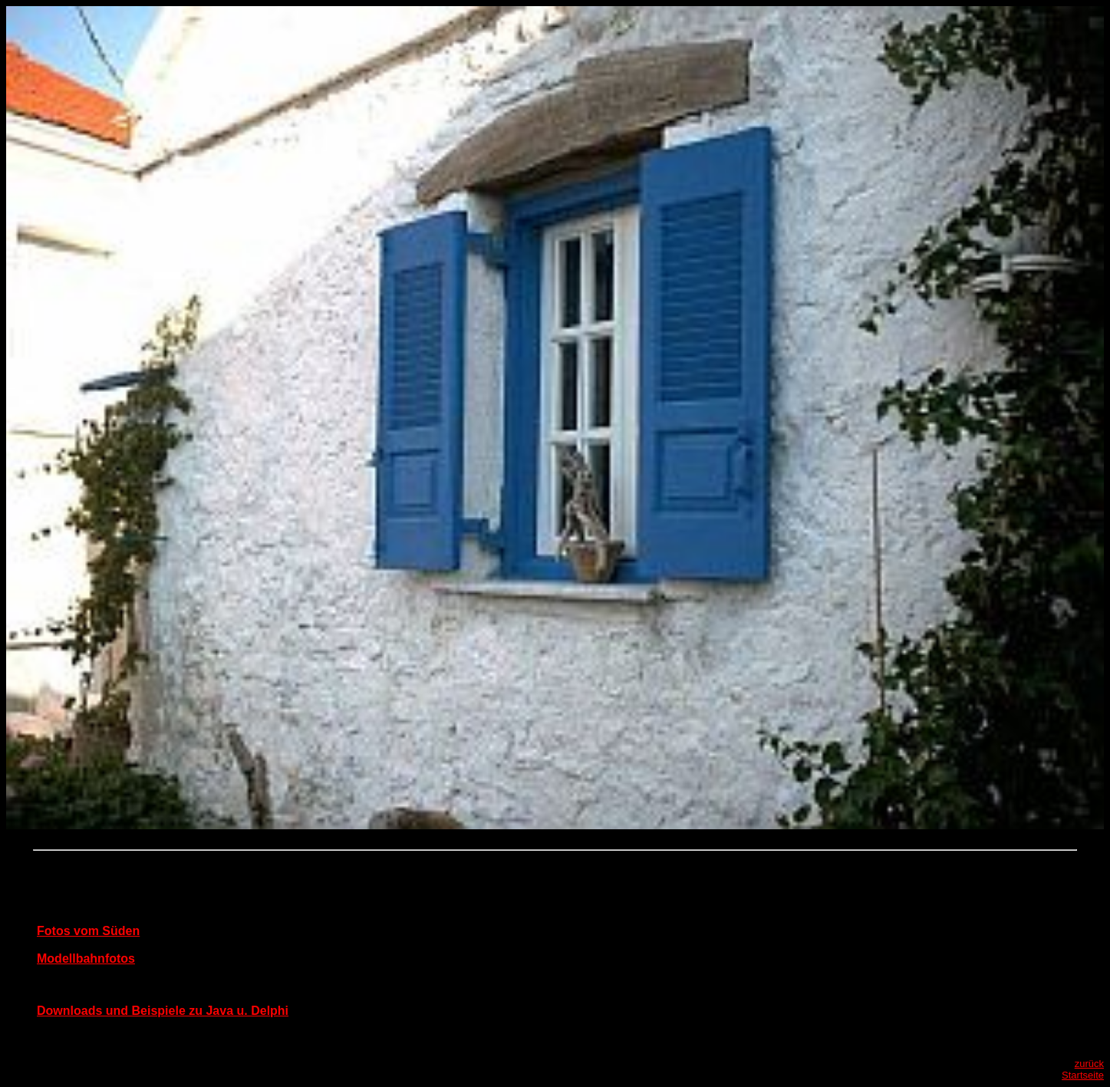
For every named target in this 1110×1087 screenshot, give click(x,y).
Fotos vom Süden (88, 930)
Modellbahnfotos (86, 958)
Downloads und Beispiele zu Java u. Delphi (162, 1010)
